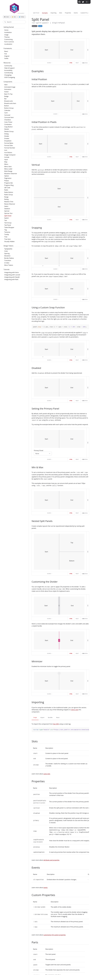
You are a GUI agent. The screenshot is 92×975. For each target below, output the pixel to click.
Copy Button (8, 127)
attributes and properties (51, 860)
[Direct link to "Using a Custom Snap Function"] (66, 307)
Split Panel (7, 216)
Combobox (8, 124)
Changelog (7, 75)
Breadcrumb (8, 101)
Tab (5, 220)
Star (14, 17)
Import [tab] (42, 717)
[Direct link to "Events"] (41, 867)
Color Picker (8, 122)
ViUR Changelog (9, 77)
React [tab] (57, 717)
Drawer (6, 138)
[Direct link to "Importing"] (45, 702)
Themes (7, 37)
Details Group (8, 131)
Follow (21, 17)
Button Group (9, 108)
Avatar (6, 92)
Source (49, 62)
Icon (5, 150)
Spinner (7, 211)
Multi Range (8, 171)
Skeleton (7, 209)
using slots (46, 774)
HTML (71, 62)
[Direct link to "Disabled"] (42, 368)
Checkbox (7, 120)
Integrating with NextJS (12, 277)
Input (6, 160)
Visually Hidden (9, 241)
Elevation (7, 256)
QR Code (7, 188)
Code (6, 17)
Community (8, 66)
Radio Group (8, 195)
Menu (6, 164)
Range (6, 197)
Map (5, 162)
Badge (6, 96)
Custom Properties (86, 13)
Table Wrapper (9, 227)
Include (6, 157)
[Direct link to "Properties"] (46, 781)
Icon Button (8, 152)
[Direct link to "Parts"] (39, 942)
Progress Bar (8, 183)
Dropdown (7, 141)
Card (5, 113)
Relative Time (8, 202)
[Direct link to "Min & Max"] (44, 467)
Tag (5, 230)
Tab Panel (7, 225)
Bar (5, 99)
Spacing (7, 253)
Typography (8, 249)
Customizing (8, 39)
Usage (6, 35)
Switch (6, 218)
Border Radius (9, 258)
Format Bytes (8, 143)
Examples (45, 13)
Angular (7, 56)
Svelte (6, 58)
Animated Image (9, 87)
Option (6, 176)
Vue (5, 54)
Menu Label (8, 169)
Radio (6, 190)
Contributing (8, 73)
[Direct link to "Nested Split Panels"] (53, 521)
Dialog (6, 134)
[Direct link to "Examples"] (45, 71)
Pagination (7, 178)
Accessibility (8, 70)
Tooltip (6, 234)
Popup (6, 181)
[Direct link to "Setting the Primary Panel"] (60, 408)
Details (6, 129)
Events (76, 13)
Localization (8, 44)
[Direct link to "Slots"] (39, 741)
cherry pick (74, 710)
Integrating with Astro (11, 272)
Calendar (7, 110)
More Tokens (8, 265)
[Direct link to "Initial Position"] (48, 79)
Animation (7, 89)
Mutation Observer (10, 174)
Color (6, 251)
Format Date (8, 145)
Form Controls (9, 42)
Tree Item (7, 239)
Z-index (6, 263)
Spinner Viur (8, 213)
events (45, 888)
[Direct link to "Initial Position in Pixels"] (57, 122)
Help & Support (9, 68)
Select (6, 206)
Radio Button (8, 192)
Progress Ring (8, 185)
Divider (6, 136)
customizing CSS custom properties (54, 935)
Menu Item (8, 167)
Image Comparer (10, 155)
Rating (6, 199)
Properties (68, 13)
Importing (53, 13)
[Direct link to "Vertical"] (41, 164)
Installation (8, 32)
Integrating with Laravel (12, 275)
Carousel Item (9, 117)
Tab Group (7, 223)
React (6, 51)
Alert (5, 85)
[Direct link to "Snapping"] (43, 227)
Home (6, 30)
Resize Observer (9, 204)
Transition (7, 260)
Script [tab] (35, 717)
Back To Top (8, 94)
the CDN (56, 724)
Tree (5, 237)
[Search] (14, 22)
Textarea (7, 232)
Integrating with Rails (11, 279)
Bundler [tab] (50, 717)
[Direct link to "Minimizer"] (43, 661)
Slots (60, 13)
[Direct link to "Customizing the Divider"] (59, 581)
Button (6, 106)
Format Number (9, 148)
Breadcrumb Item (10, 103)
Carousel (7, 115)
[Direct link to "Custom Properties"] (56, 895)
